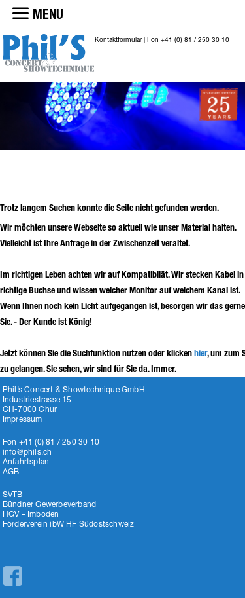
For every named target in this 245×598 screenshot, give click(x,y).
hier (200, 353)
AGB (11, 471)
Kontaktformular (118, 39)
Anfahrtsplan (26, 461)
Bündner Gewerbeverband (49, 504)
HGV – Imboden (31, 514)
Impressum (22, 419)
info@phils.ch (27, 452)
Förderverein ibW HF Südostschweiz (69, 524)
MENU (48, 14)
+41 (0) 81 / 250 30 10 (195, 39)
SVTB (13, 494)
